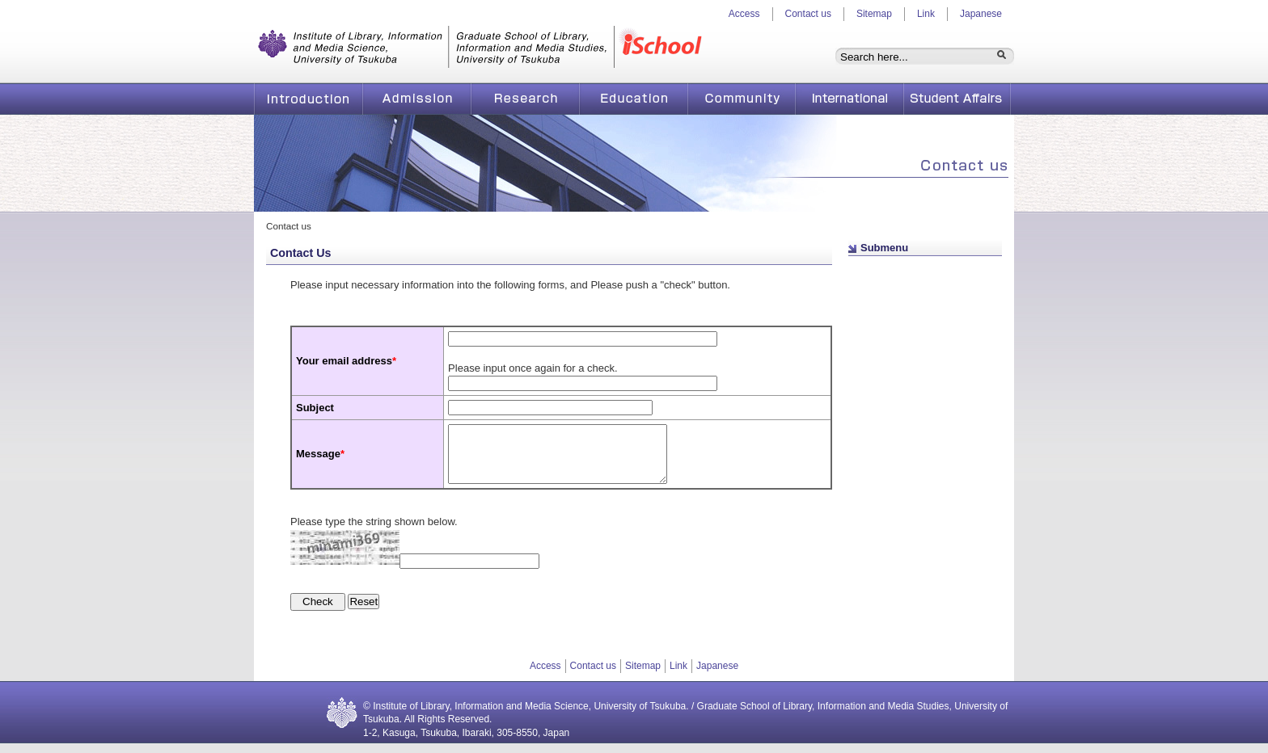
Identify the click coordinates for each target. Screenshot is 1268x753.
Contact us (808, 13)
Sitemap (874, 13)
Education (633, 99)
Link (926, 13)
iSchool (664, 49)
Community (741, 99)
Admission (416, 99)
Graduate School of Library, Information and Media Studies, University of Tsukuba (435, 49)
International (849, 99)
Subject (315, 408)
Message (318, 458)
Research (525, 99)
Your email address (346, 361)
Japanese (981, 13)
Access (744, 13)
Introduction (308, 99)
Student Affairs (957, 99)
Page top (896, 270)
